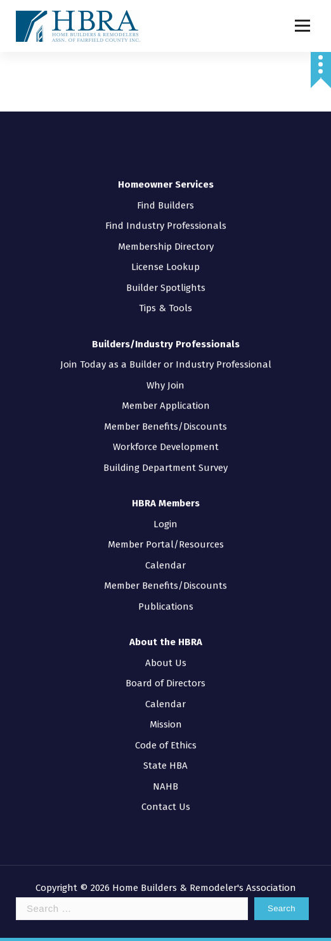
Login (165, 505)
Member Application (166, 387)
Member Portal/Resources (166, 526)
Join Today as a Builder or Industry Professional (165, 346)
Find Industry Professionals (165, 207)
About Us (165, 644)
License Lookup (165, 248)
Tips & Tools (165, 289)
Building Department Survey (165, 448)
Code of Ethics (166, 726)
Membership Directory (166, 227)
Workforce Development (166, 428)
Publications (165, 587)
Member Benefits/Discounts (165, 407)
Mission (166, 706)
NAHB (165, 767)
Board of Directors (165, 664)
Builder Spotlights (165, 268)
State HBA (165, 747)
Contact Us (165, 788)
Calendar (165, 546)
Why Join (165, 366)
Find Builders (165, 186)
